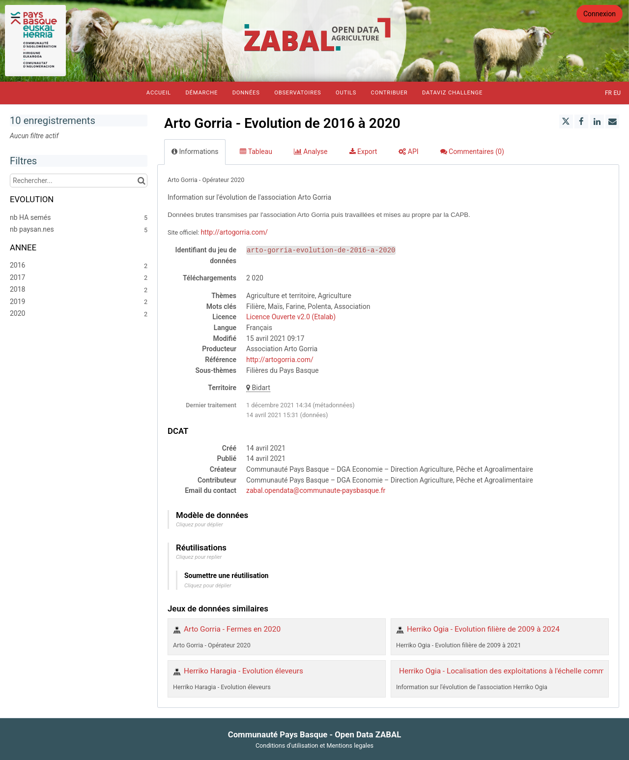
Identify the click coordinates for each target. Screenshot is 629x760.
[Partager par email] (612, 121)
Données (246, 93)
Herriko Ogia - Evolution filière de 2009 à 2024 (483, 629)
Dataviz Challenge (452, 93)
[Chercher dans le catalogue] (141, 180)
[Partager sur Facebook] (581, 121)
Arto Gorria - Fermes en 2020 (232, 629)
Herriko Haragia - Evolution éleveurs (243, 671)
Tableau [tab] (256, 151)
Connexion (599, 14)
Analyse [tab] (311, 151)
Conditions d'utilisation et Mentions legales (314, 745)
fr (608, 93)
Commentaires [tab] (472, 151)
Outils (346, 93)
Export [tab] (363, 151)
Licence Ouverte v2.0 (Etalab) (291, 317)
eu (617, 93)
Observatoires (297, 93)
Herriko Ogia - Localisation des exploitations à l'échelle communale (511, 671)
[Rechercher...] (78, 180)
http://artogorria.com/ (234, 232)
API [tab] (408, 151)
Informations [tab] (195, 151)
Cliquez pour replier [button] (199, 557)
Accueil (158, 93)
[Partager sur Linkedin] (597, 121)
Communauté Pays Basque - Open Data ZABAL (314, 734)
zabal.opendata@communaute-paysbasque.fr (315, 490)
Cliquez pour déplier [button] (199, 524)
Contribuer (389, 93)
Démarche (201, 93)
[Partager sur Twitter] (566, 121)
